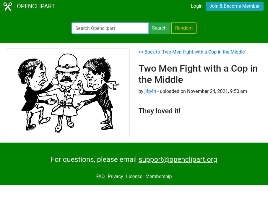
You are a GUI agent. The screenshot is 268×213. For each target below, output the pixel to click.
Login (196, 6)
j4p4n (150, 91)
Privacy (115, 177)
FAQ (100, 177)
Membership (158, 177)
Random (184, 28)
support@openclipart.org (178, 159)
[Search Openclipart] (110, 28)
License (134, 177)
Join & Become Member (234, 6)
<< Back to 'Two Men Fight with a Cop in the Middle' (192, 52)
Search (159, 28)
